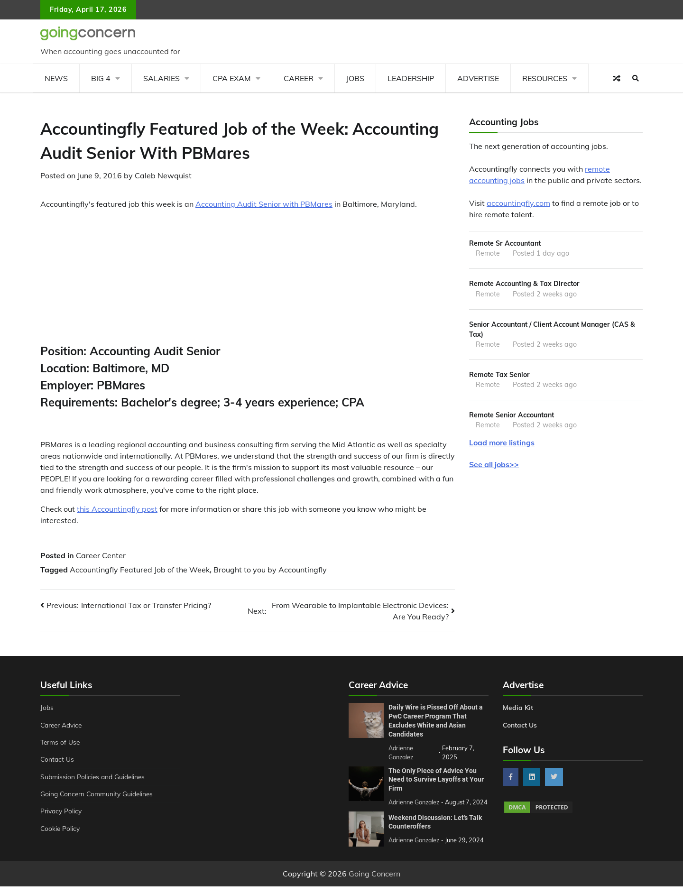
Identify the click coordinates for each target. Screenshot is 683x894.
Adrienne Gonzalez (414, 847)
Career (299, 78)
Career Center (101, 555)
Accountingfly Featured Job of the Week (140, 569)
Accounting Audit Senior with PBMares (263, 204)
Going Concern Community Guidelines (98, 794)
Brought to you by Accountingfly (270, 569)
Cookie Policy (60, 828)
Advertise (478, 78)
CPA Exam (231, 78)
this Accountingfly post (117, 509)
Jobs (355, 78)
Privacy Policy (61, 811)
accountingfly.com (518, 203)
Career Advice (62, 725)
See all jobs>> (494, 466)
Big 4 (101, 78)
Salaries (161, 78)
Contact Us (57, 759)
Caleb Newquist (163, 175)
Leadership (411, 78)
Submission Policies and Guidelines (94, 777)
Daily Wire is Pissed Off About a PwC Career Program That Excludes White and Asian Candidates (435, 720)
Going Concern (374, 881)
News (56, 78)
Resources (544, 78)
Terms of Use (61, 742)
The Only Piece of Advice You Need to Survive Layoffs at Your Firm (436, 778)
